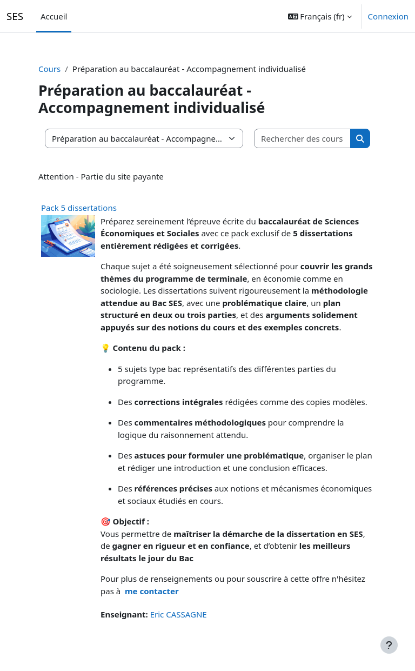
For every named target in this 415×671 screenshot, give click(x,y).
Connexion (388, 16)
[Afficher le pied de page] (389, 645)
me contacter (152, 591)
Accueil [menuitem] (54, 16)
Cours (49, 68)
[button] (320, 16)
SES (14, 16)
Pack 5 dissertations (79, 207)
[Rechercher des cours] (302, 139)
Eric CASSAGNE (178, 614)
